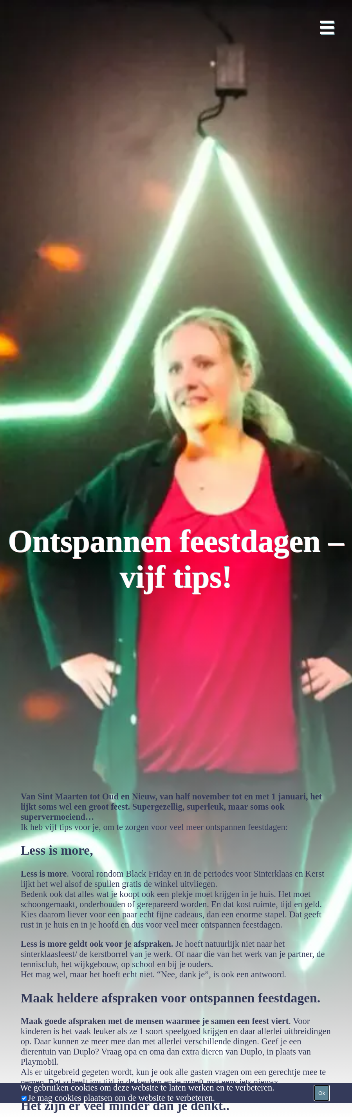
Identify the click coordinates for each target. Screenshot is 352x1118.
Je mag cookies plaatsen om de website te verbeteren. (121, 1098)
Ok (321, 1093)
